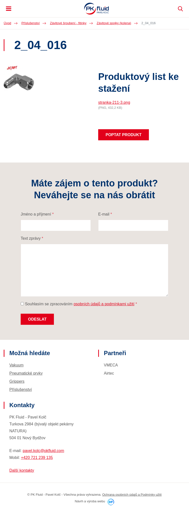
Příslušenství (20, 389)
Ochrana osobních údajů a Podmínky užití (132, 494)
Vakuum (16, 365)
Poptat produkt (124, 135)
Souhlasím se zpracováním (79, 304)
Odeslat (37, 319)
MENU (9, 9)
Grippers (16, 381)
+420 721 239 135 (37, 457)
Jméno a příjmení (37, 214)
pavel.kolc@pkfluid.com (43, 451)
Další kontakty (21, 470)
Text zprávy (32, 238)
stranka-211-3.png (114, 102)
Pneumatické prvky (26, 373)
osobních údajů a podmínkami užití (104, 304)
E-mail (105, 214)
